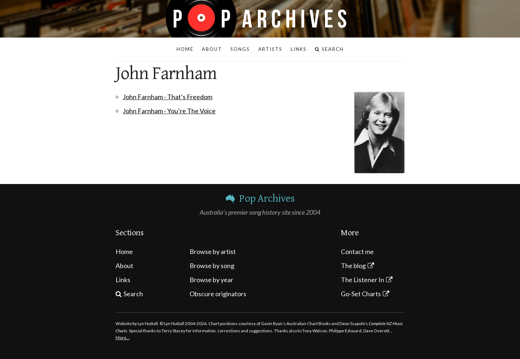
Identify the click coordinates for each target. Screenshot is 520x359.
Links (123, 280)
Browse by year (211, 280)
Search (133, 294)
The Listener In (362, 280)
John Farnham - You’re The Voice (169, 111)
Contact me (357, 251)
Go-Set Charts (361, 294)
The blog (353, 266)
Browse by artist (213, 251)
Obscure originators (218, 294)
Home (124, 251)
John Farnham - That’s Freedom (167, 97)
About (124, 266)
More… (123, 337)
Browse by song (212, 266)
